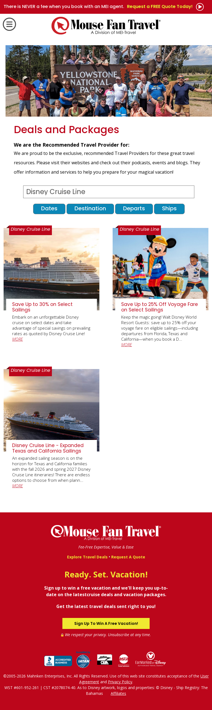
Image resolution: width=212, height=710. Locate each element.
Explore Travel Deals (87, 557)
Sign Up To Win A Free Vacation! (106, 623)
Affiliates (118, 693)
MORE (17, 339)
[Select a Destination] (108, 191)
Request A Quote (128, 557)
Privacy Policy (120, 681)
